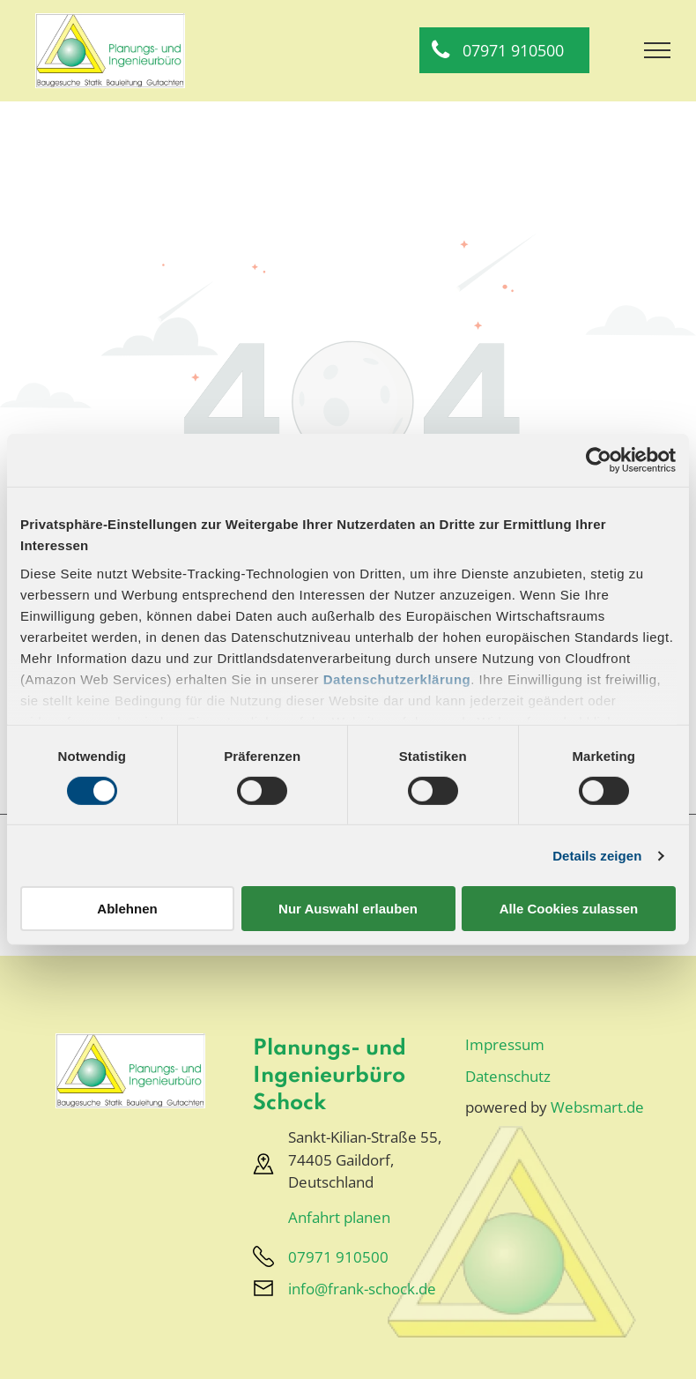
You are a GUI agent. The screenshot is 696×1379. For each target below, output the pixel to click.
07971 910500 (338, 1257)
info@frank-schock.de (362, 1288)
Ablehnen (127, 908)
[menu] (657, 50)
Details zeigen (596, 855)
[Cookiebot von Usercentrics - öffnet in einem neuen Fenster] (599, 460)
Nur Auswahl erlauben (348, 908)
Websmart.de (597, 1107)
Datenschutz (508, 1076)
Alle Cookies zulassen (569, 908)
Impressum (504, 1044)
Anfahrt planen (339, 1217)
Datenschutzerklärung (397, 678)
